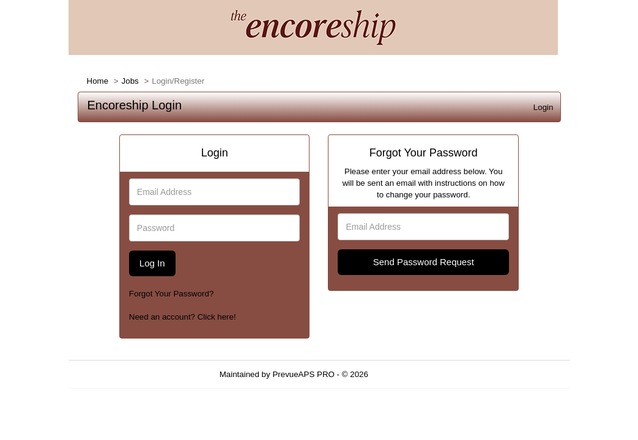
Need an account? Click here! (182, 316)
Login (543, 107)
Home (98, 81)
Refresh (404, 374)
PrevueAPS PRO (303, 374)
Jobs (130, 81)
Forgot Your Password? (171, 293)
